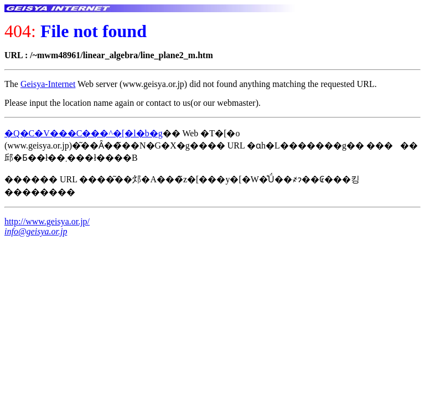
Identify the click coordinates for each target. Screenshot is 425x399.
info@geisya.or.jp (35, 231)
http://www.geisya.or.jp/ (47, 221)
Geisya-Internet (48, 84)
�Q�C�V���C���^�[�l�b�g (83, 133)
